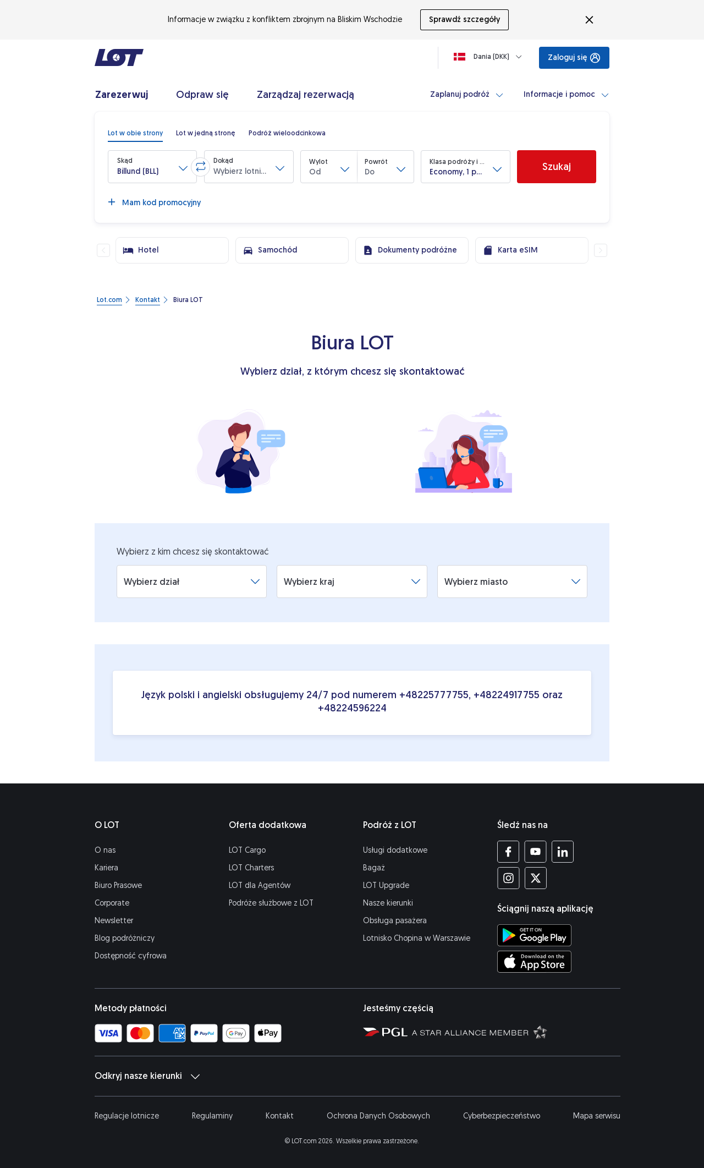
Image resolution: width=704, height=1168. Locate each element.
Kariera (106, 868)
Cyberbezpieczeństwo (501, 1116)
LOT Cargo (247, 850)
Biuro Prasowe (118, 885)
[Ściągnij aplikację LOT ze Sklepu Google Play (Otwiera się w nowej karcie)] (534, 935)
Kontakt (280, 1116)
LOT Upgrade (386, 885)
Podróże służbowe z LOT (271, 903)
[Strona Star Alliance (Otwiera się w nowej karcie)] (479, 1031)
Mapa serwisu (596, 1116)
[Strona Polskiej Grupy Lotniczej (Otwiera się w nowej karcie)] (385, 1031)
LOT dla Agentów (259, 885)
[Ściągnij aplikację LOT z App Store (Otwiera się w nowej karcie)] (534, 962)
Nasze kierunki (388, 903)
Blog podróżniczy (125, 938)
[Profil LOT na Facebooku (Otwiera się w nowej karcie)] (508, 852)
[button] (152, 166)
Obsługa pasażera (395, 920)
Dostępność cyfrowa (131, 956)
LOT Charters (251, 868)
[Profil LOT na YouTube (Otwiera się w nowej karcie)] (535, 852)
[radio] (135, 133)
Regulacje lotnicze (127, 1116)
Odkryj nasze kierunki (147, 1076)
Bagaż (374, 868)
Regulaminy (212, 1116)
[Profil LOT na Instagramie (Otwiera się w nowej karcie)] (508, 878)
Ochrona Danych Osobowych (378, 1116)
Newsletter (114, 920)
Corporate (112, 903)
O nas (105, 850)
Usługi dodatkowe (395, 850)
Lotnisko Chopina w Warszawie (416, 938)
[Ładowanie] (490, 57)
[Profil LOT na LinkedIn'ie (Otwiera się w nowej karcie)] (562, 852)
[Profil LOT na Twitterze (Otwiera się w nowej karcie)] (535, 878)
